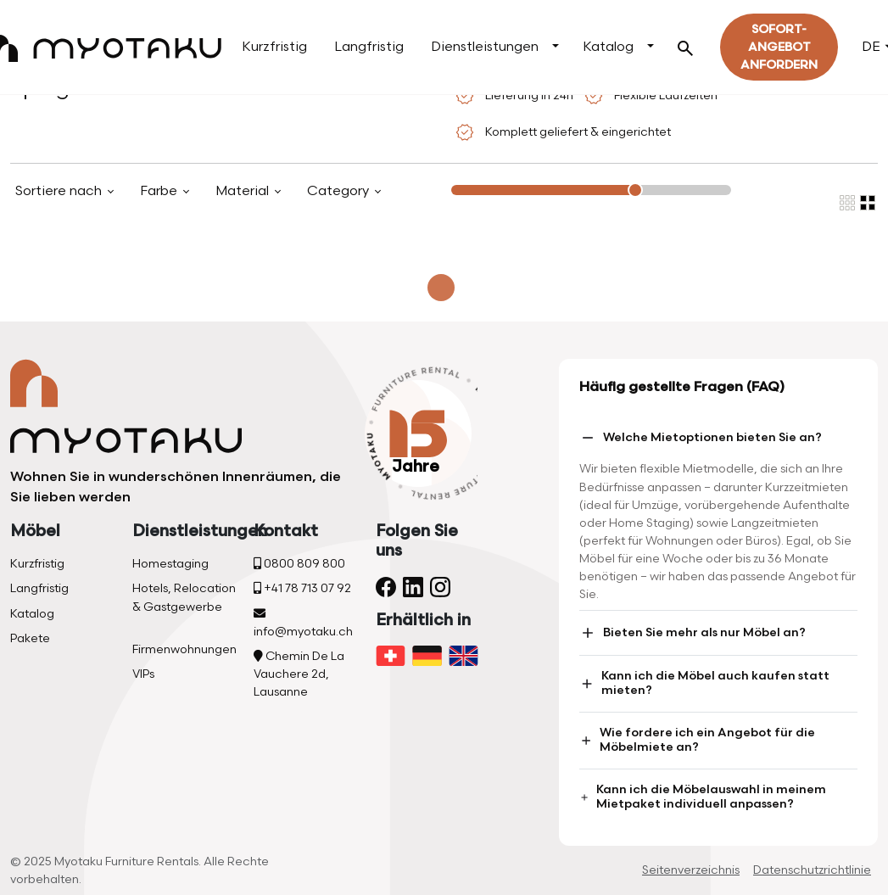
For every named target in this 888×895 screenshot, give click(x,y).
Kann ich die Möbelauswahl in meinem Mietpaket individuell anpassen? (702, 796)
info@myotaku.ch (303, 623)
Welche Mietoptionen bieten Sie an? (700, 437)
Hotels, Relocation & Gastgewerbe (184, 597)
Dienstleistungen (485, 47)
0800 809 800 (299, 564)
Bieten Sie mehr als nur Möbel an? (692, 632)
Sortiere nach (60, 191)
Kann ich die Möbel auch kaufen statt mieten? (704, 682)
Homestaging (170, 564)
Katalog (608, 47)
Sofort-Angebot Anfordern (779, 47)
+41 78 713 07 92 (302, 588)
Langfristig (369, 47)
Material (243, 191)
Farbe (160, 191)
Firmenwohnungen (184, 649)
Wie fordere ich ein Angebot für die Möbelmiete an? (697, 739)
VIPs (143, 674)
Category (339, 191)
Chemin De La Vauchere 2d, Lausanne (299, 674)
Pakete (30, 638)
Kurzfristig (274, 47)
